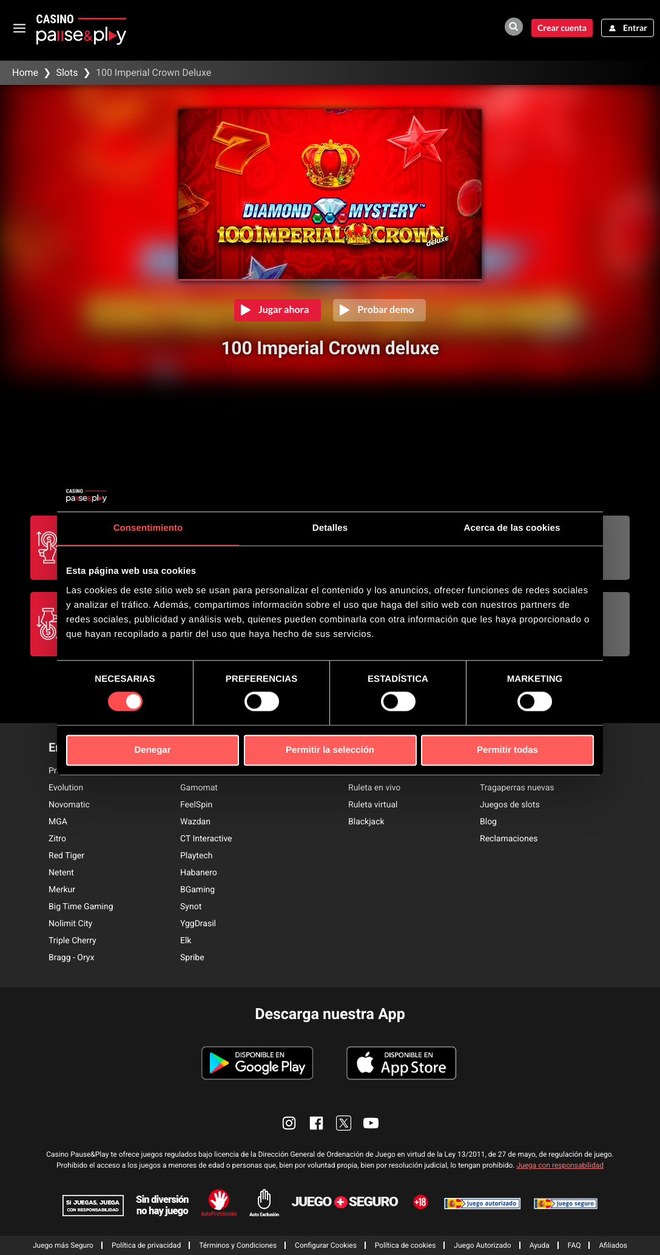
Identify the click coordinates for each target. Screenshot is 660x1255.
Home (25, 72)
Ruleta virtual (372, 805)
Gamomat (199, 788)
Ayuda (540, 1245)
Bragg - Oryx (71, 958)
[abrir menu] (19, 27)
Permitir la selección (330, 750)
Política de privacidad (146, 1245)
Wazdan (195, 822)
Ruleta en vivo (374, 788)
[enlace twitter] (343, 1123)
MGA (58, 822)
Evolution (66, 788)
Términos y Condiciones (238, 1245)
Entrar (635, 27)
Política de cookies (405, 1245)
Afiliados (613, 1245)
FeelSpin (196, 805)
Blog (488, 822)
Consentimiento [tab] (148, 528)
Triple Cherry (72, 941)
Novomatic (69, 805)
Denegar (152, 750)
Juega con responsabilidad (560, 1165)
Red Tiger (66, 856)
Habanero (198, 873)
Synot (190, 907)
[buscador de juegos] (514, 27)
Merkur (62, 890)
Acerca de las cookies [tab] (512, 528)
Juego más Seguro (63, 1245)
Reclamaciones (508, 839)
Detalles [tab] (330, 528)
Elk (185, 941)
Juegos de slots (510, 805)
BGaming (197, 890)
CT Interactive (206, 839)
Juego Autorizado (482, 1245)
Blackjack (366, 822)
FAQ (574, 1245)
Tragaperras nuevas (517, 788)
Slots (67, 72)
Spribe (192, 958)
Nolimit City (70, 924)
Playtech (196, 856)
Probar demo (385, 309)
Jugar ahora (283, 309)
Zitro (57, 839)
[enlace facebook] (316, 1123)
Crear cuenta (562, 27)
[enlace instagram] (289, 1123)
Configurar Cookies (326, 1245)
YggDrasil (198, 924)
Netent (61, 873)
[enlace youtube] (371, 1123)
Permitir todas (507, 750)
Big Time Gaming (81, 907)
